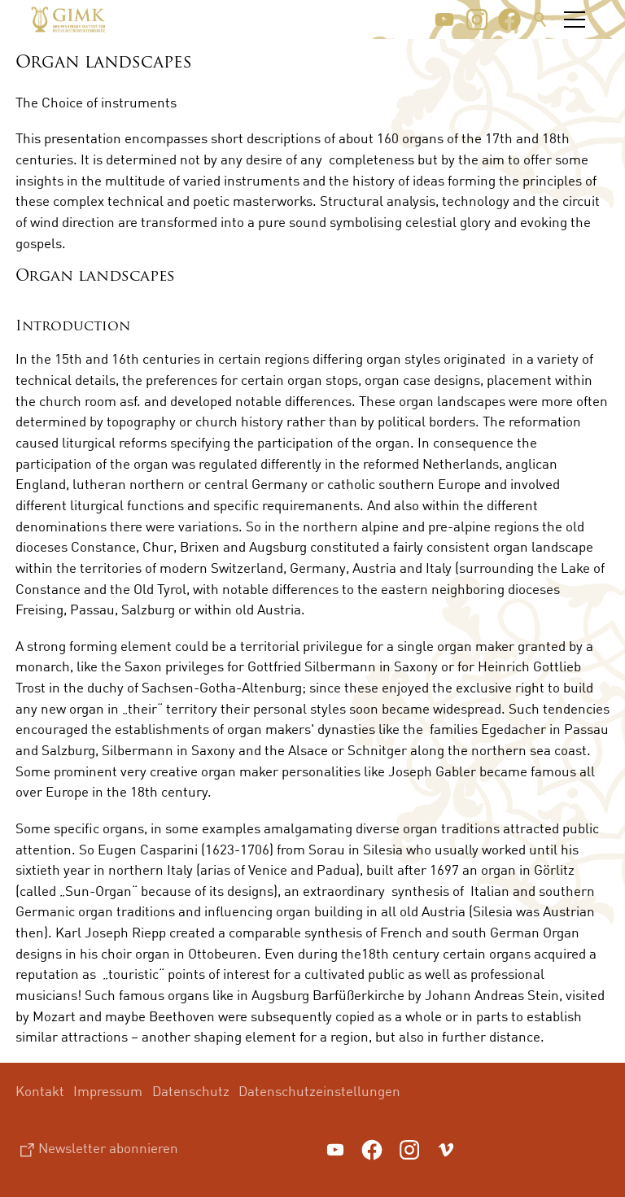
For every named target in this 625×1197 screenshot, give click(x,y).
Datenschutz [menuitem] (190, 1090)
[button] (444, 19)
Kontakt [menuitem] (39, 1090)
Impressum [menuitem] (107, 1090)
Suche (540, 19)
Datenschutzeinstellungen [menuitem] (319, 1090)
